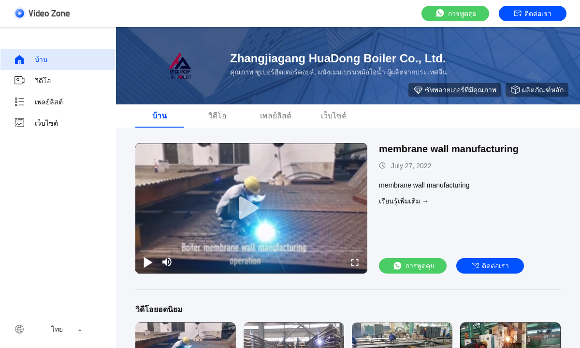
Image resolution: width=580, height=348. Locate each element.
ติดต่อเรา (532, 13)
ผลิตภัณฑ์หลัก (537, 90)
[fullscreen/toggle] (354, 262)
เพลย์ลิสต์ (38, 102)
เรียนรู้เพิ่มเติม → (404, 201)
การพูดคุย (456, 13)
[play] (251, 208)
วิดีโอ (32, 81)
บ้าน (31, 59)
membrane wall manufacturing (449, 149)
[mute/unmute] (167, 262)
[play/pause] (148, 262)
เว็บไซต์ (36, 123)
